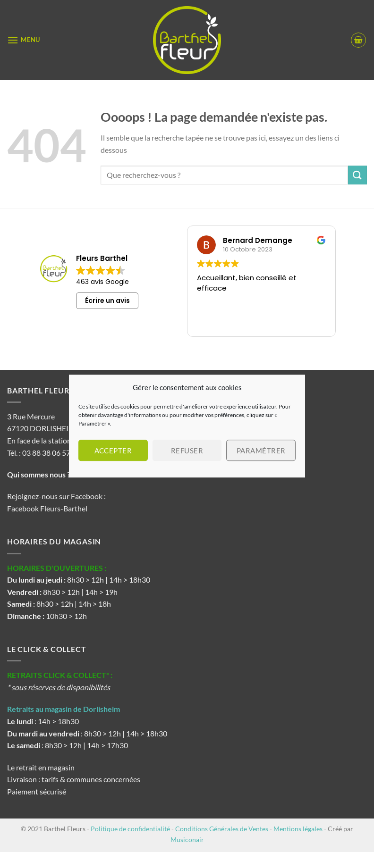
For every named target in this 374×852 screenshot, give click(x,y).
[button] (23, 39)
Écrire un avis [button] (107, 300)
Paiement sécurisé (36, 791)
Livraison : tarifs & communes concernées (73, 779)
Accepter (113, 450)
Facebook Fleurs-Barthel (47, 508)
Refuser (187, 450)
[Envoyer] (357, 175)
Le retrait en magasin (41, 767)
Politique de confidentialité (130, 829)
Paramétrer (261, 450)
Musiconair (187, 839)
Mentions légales (298, 829)
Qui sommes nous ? (39, 474)
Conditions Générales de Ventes (221, 829)
